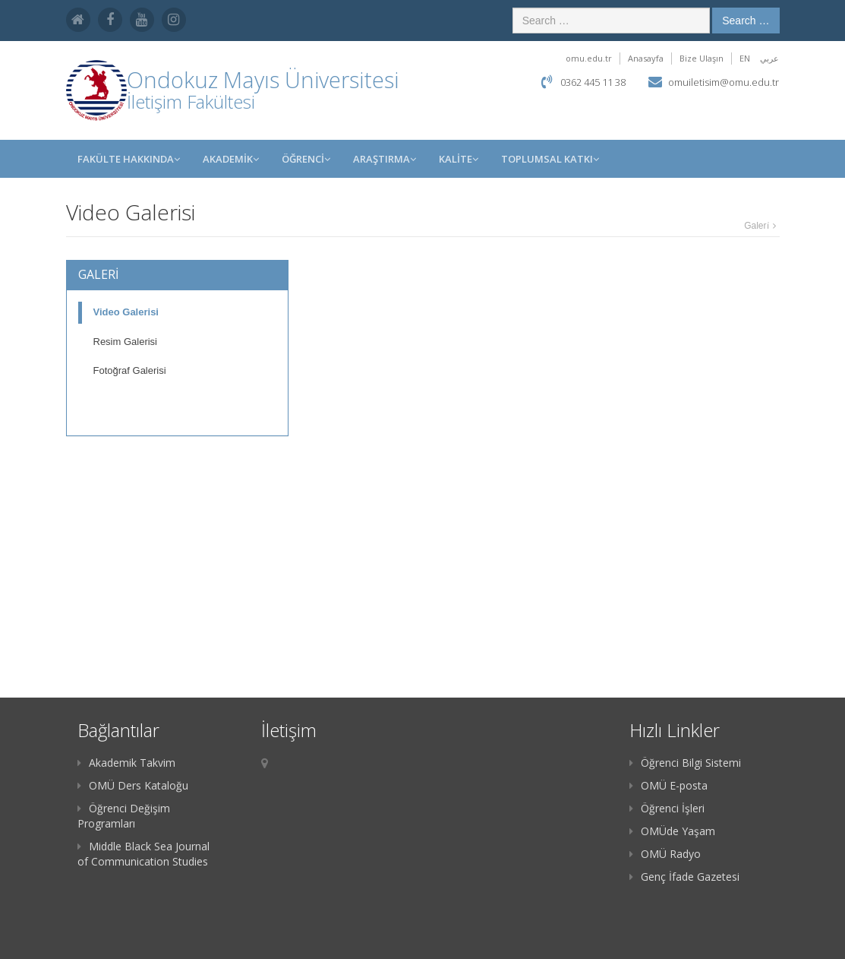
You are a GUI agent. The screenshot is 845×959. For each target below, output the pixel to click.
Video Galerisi (126, 312)
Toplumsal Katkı (550, 159)
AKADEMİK (231, 159)
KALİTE (458, 159)
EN (744, 58)
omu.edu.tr (589, 58)
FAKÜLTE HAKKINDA (128, 159)
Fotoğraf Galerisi (129, 370)
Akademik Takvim (126, 762)
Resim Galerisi (125, 341)
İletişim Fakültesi (191, 101)
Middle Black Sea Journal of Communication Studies (143, 854)
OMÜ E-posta (668, 785)
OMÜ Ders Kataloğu (132, 785)
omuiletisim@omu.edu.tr (723, 82)
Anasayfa (646, 58)
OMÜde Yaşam (672, 831)
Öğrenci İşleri (667, 808)
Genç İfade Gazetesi (684, 876)
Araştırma (384, 159)
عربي (769, 58)
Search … (745, 20)
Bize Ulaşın (701, 58)
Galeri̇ (756, 225)
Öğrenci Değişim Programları (123, 816)
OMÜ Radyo (665, 854)
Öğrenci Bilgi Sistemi (685, 762)
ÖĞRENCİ (306, 159)
